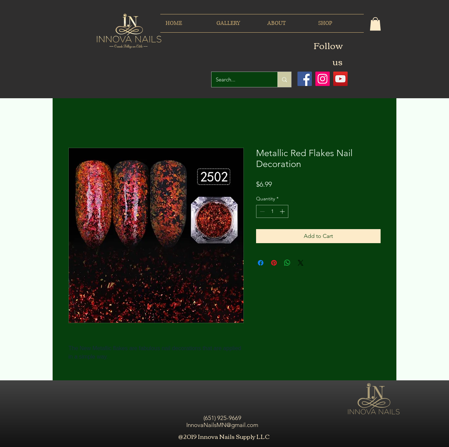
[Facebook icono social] (304, 79)
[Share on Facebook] (260, 263)
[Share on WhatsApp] (287, 263)
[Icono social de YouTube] (340, 79)
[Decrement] (261, 211)
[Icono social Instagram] (322, 79)
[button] (375, 24)
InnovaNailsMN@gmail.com (222, 424)
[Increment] (283, 211)
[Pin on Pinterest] (274, 263)
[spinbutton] (272, 211)
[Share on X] (300, 263)
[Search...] (239, 79)
